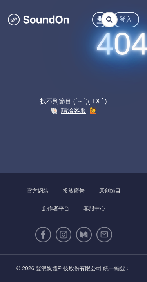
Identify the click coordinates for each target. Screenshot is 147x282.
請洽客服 (73, 110)
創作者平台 (55, 208)
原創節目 (110, 191)
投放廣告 (74, 191)
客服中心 (94, 208)
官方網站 (38, 191)
